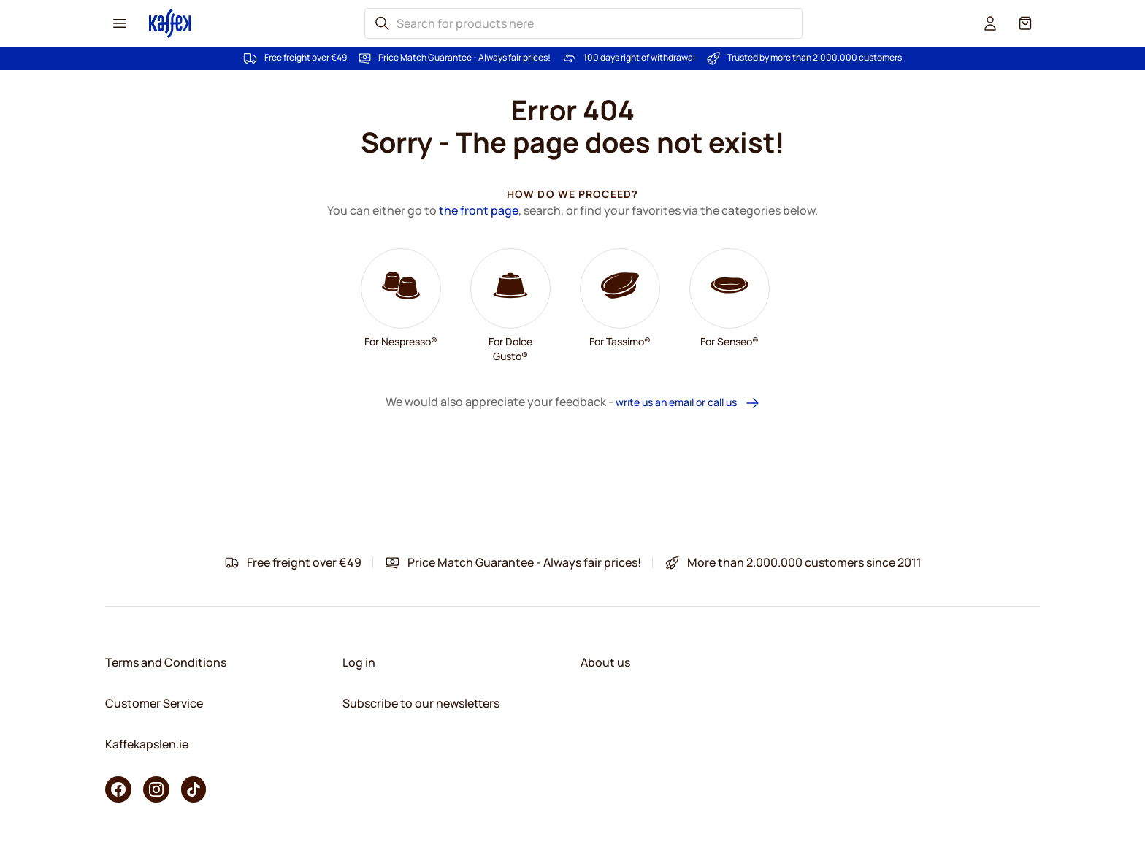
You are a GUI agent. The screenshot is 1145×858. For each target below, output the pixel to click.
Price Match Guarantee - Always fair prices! (464, 58)
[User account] (990, 23)
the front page (478, 210)
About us (605, 662)
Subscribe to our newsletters (420, 703)
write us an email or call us (688, 402)
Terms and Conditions (165, 662)
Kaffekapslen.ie (146, 744)
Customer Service (154, 703)
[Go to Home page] (170, 23)
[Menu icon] (119, 23)
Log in (358, 662)
